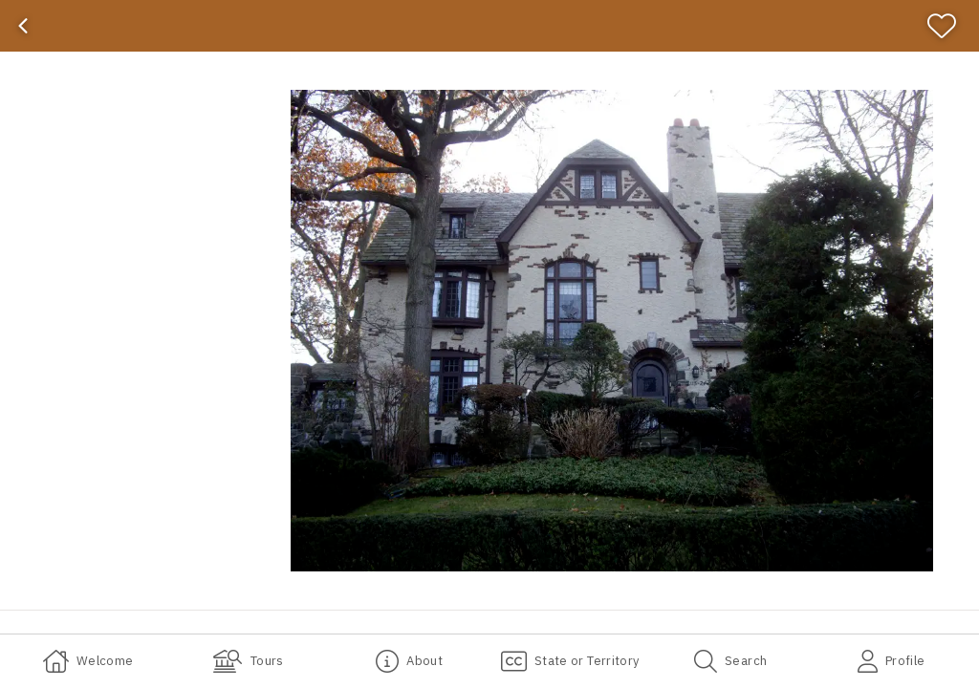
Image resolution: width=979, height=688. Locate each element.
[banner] (489, 26)
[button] (612, 330)
